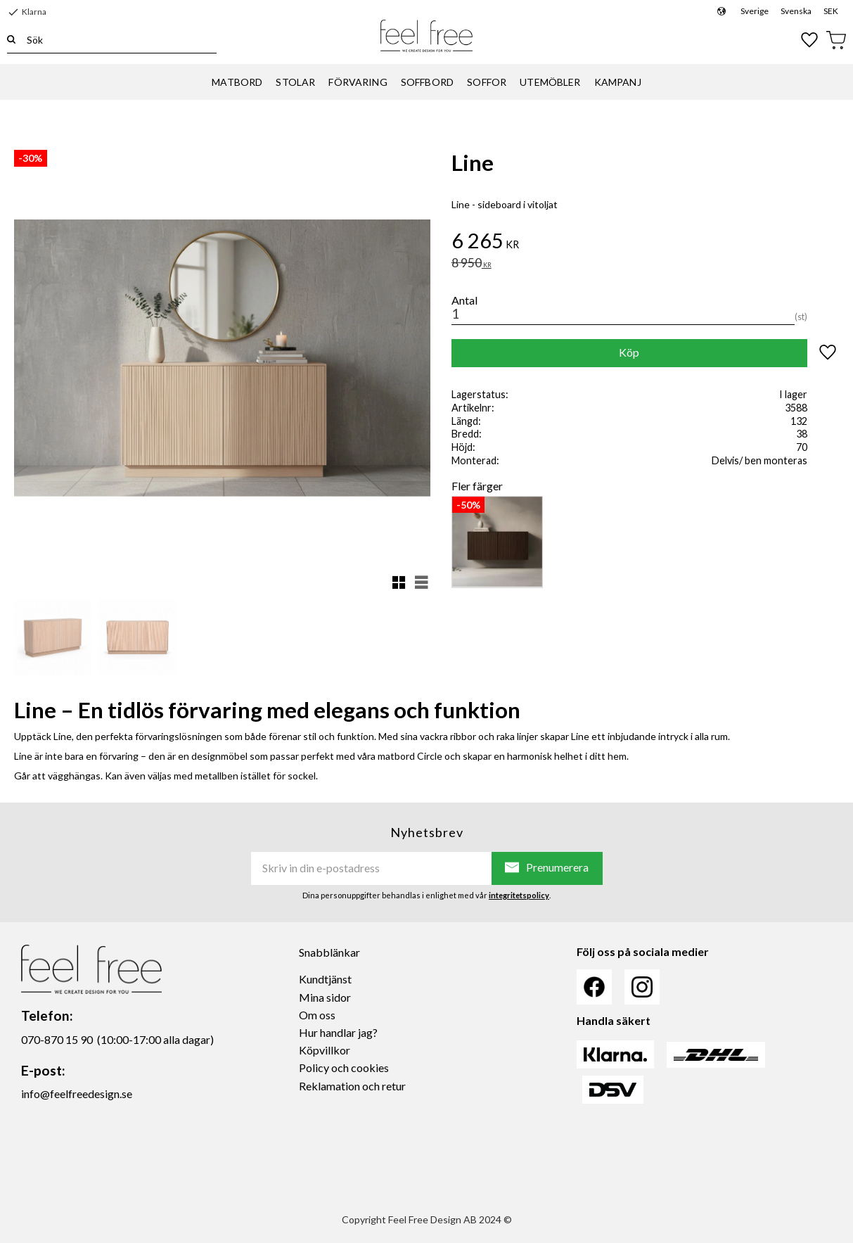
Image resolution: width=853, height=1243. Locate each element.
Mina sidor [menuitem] (325, 997)
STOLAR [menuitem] (295, 83)
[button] (809, 40)
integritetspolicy (519, 895)
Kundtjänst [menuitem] (325, 979)
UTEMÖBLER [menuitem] (550, 83)
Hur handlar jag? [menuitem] (338, 1032)
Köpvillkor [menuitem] (324, 1050)
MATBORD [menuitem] (237, 83)
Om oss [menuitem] (317, 1014)
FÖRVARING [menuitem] (357, 83)
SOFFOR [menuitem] (486, 83)
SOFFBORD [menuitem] (427, 83)
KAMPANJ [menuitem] (617, 83)
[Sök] (11, 40)
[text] (645, 243)
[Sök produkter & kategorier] (116, 40)
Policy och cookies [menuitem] (344, 1067)
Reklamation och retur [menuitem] (352, 1085)
